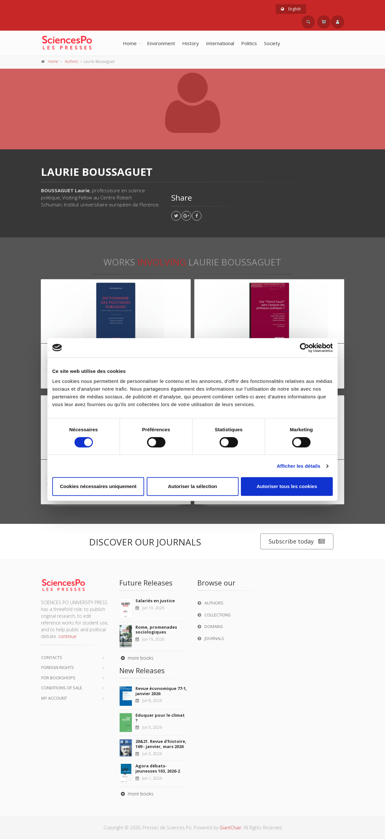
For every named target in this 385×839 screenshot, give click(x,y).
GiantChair (230, 827)
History (190, 43)
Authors (71, 61)
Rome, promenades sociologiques (156, 629)
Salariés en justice (155, 601)
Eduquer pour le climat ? (160, 717)
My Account (54, 698)
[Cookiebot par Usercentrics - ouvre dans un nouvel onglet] (304, 348)
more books (136, 658)
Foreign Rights (57, 667)
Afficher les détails (298, 466)
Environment (161, 43)
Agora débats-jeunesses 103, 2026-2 (157, 768)
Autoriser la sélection (192, 486)
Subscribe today (297, 541)
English (291, 9)
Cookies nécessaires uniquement (98, 486)
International (220, 43)
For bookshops (58, 678)
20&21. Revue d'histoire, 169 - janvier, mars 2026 (160, 743)
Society (272, 43)
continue (67, 636)
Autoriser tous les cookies (287, 486)
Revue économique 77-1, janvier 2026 (161, 690)
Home (130, 43)
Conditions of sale (61, 688)
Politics (249, 43)
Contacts (51, 657)
